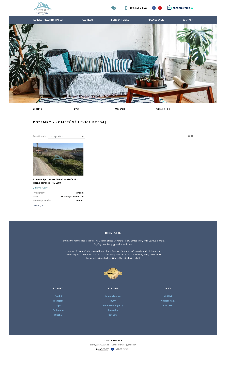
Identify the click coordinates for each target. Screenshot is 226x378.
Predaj (42, 124)
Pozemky (113, 331)
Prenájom (59, 124)
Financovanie (156, 19)
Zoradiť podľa (39, 157)
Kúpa (76, 124)
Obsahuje (120, 108)
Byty (113, 322)
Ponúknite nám (120, 19)
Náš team (87, 19)
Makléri (168, 318)
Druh (76, 108)
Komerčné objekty (113, 327)
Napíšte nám (168, 322)
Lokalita (37, 108)
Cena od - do (163, 108)
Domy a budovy (113, 318)
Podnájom (93, 124)
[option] (113, 63)
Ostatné (112, 336)
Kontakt (187, 19)
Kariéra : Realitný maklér (48, 19)
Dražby (58, 336)
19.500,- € (38, 227)
